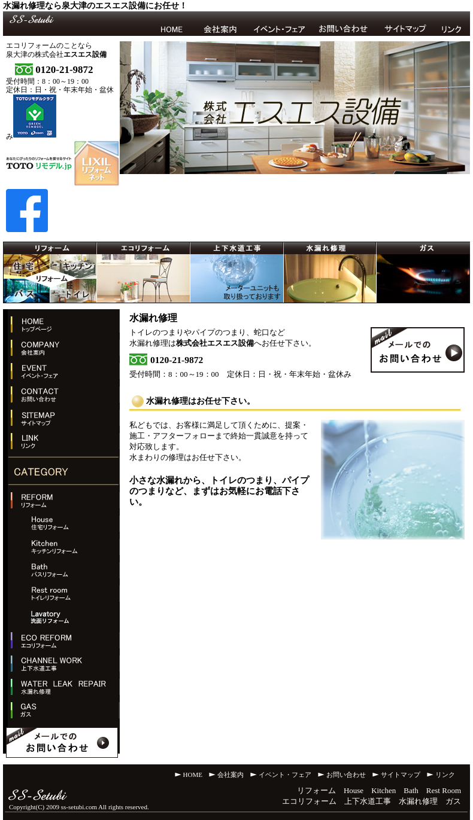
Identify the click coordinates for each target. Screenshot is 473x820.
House (353, 790)
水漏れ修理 (418, 801)
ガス (453, 801)
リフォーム (316, 790)
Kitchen (383, 790)
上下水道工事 (367, 801)
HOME (192, 774)
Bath (411, 790)
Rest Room (443, 790)
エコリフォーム (309, 801)
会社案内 (230, 774)
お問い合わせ (346, 774)
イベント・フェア (285, 774)
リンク (445, 774)
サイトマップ (400, 774)
